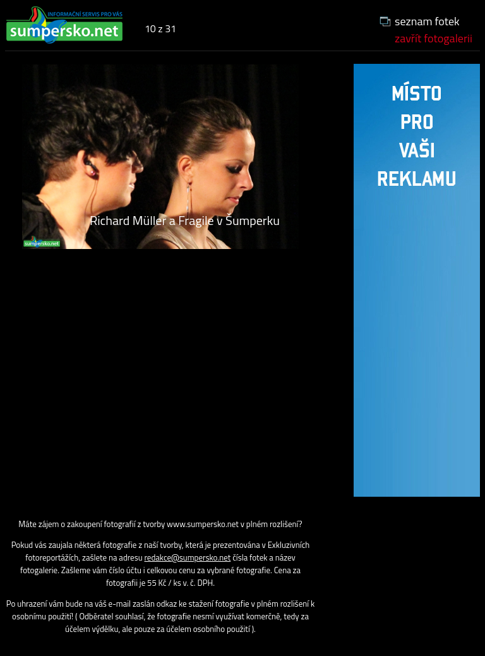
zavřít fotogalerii (433, 38)
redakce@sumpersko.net (188, 557)
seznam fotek (427, 21)
